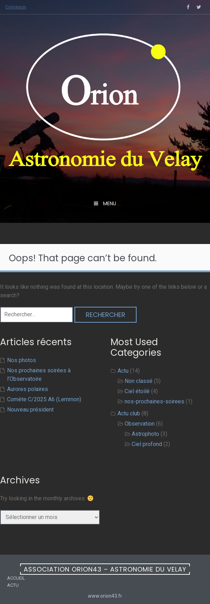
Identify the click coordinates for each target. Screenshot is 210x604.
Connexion (15, 7)
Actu (123, 370)
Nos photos (21, 360)
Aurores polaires (27, 389)
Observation (140, 423)
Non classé (138, 381)
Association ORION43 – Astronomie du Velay (105, 569)
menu (109, 203)
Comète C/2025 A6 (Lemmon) (44, 399)
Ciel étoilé (137, 391)
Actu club (129, 413)
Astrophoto (145, 434)
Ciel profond (147, 444)
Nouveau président (30, 409)
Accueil (16, 578)
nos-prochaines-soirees (154, 401)
